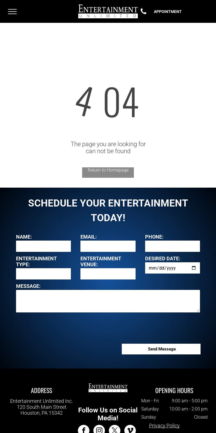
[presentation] (59, 327)
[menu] (12, 11)
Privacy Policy (164, 425)
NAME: (24, 237)
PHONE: (154, 237)
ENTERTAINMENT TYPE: (36, 261)
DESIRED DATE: (162, 258)
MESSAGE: (28, 286)
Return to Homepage (108, 170)
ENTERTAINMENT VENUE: (100, 261)
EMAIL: (88, 237)
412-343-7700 (42, 418)
